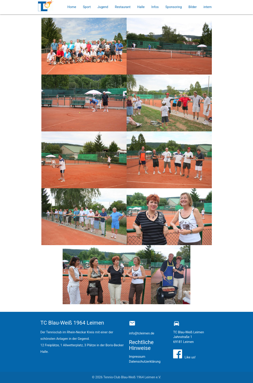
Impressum (137, 357)
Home (71, 7)
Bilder (193, 7)
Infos (155, 7)
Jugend (102, 7)
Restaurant (122, 7)
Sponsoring (173, 7)
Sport (87, 7)
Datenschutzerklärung (144, 362)
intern (207, 7)
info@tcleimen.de (141, 333)
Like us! (189, 357)
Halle (141, 7)
